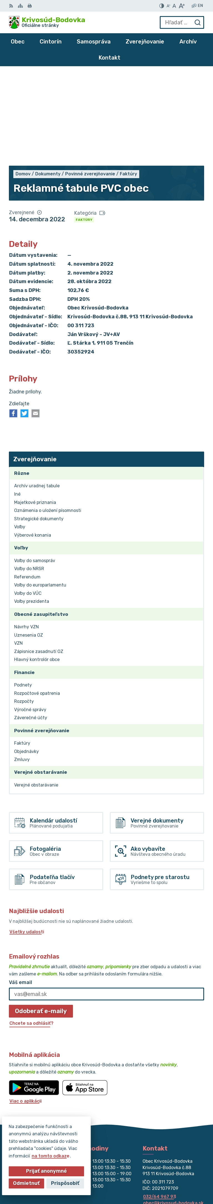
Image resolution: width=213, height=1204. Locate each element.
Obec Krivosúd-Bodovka (177, 1181)
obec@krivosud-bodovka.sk (173, 1111)
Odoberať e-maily (41, 919)
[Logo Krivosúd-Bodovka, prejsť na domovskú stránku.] (47, 22)
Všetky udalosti (26, 840)
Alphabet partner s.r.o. (179, 1174)
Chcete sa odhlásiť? (31, 931)
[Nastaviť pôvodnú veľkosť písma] (174, 6)
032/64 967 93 (159, 1105)
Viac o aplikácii (25, 1009)
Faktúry (84, 128)
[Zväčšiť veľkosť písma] (181, 6)
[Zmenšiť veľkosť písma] (168, 6)
